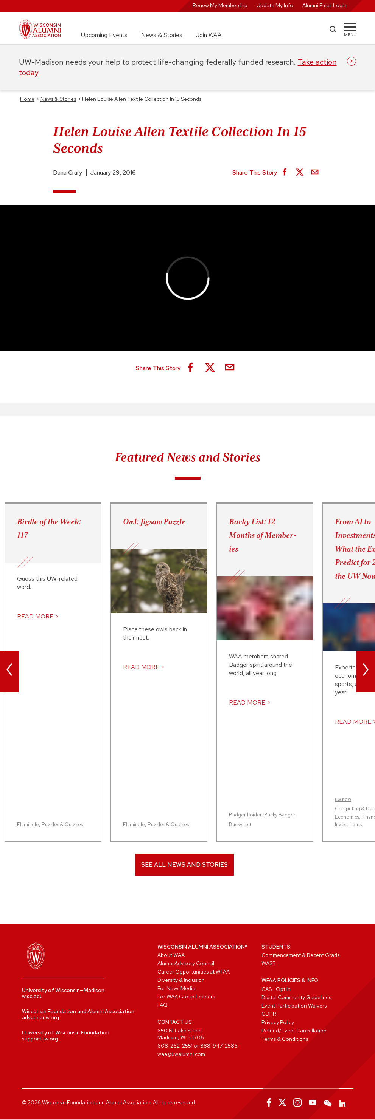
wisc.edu (32, 996)
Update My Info (275, 5)
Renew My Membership (220, 5)
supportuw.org (40, 1038)
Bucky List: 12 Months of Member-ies (262, 535)
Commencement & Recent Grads (300, 955)
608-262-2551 (175, 1045)
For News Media (176, 988)
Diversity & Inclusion (181, 980)
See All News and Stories (184, 865)
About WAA (171, 955)
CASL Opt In (276, 989)
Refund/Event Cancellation (294, 1030)
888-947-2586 (219, 1045)
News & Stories (161, 35)
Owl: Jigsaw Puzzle (154, 521)
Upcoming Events (104, 35)
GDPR (268, 1014)
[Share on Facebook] (284, 172)
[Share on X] (299, 172)
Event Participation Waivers (294, 1005)
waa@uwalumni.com (181, 1054)
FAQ (162, 1005)
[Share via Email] (314, 172)
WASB (268, 963)
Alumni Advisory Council (185, 963)
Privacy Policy (277, 1022)
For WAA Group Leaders (186, 996)
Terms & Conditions (284, 1039)
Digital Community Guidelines (296, 997)
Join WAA (209, 35)
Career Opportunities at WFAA (193, 971)
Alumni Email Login (324, 5)
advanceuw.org (40, 1017)
